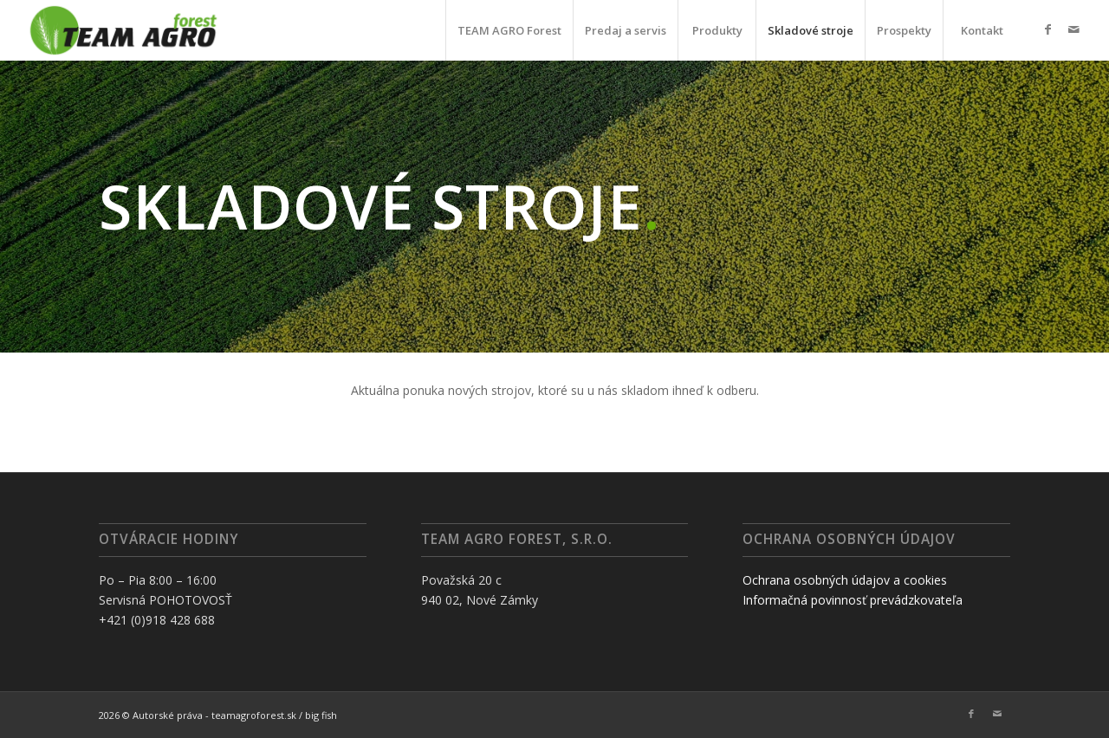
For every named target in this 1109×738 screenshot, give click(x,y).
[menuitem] (509, 30)
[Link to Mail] (1073, 29)
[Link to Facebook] (1047, 29)
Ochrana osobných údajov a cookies (845, 580)
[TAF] (123, 30)
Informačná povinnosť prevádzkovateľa (853, 600)
